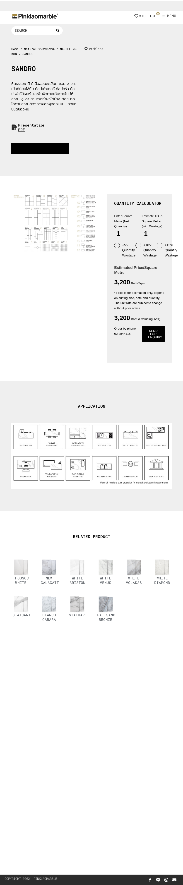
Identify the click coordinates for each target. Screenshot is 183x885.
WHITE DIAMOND (162, 580)
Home (15, 49)
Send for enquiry (155, 334)
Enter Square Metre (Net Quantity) (123, 221)
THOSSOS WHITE (21, 580)
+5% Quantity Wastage (124, 250)
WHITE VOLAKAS (134, 580)
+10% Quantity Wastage (146, 250)
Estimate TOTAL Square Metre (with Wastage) (153, 221)
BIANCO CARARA (49, 617)
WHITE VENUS (105, 580)
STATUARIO (22, 614)
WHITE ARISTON (77, 580)
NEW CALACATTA (51, 580)
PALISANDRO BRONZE (108, 617)
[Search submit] (58, 30)
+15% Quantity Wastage (167, 250)
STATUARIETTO (82, 614)
